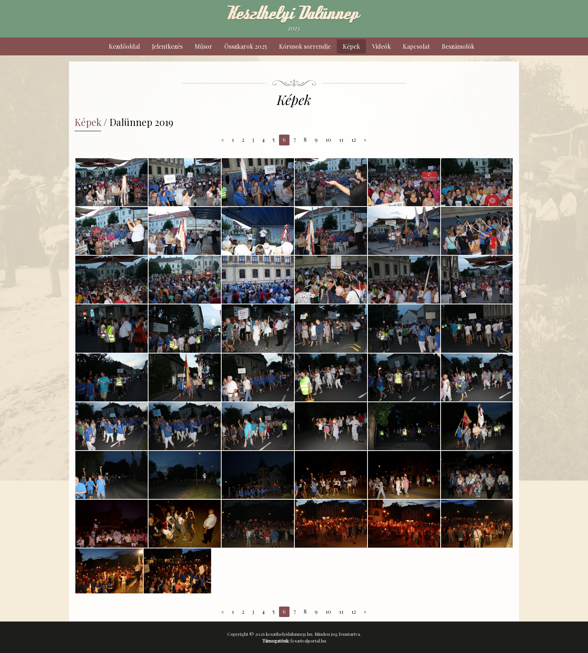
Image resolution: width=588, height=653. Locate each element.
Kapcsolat (416, 46)
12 (353, 139)
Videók (381, 46)
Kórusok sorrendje (305, 46)
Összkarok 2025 (245, 46)
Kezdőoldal (124, 46)
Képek (351, 46)
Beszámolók (458, 46)
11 (341, 139)
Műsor (203, 46)
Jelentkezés (167, 46)
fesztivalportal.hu (308, 641)
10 (328, 139)
